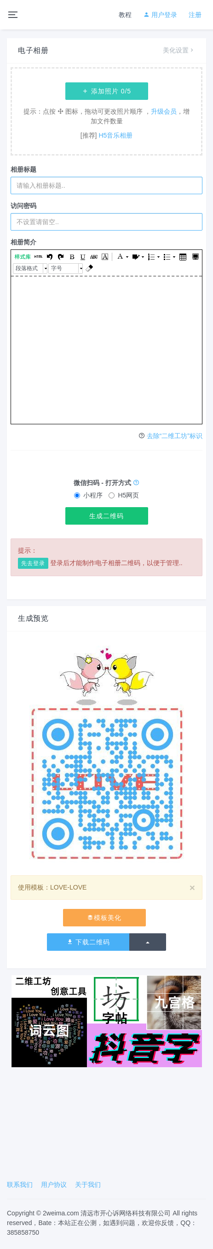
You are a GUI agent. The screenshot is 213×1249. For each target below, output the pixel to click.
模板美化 (104, 917)
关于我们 (88, 1184)
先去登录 (33, 563)
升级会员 (164, 111)
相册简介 (23, 242)
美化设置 (179, 50)
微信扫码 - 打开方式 (106, 482)
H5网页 (124, 495)
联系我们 (20, 1184)
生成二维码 (106, 516)
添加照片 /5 (106, 91)
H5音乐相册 (115, 135)
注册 (195, 14)
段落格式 (27, 268)
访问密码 (23, 205)
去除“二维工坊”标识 (174, 435)
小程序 (88, 495)
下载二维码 (88, 942)
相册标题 (23, 169)
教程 (125, 14)
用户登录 (160, 14)
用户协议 (54, 1184)
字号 (56, 268)
